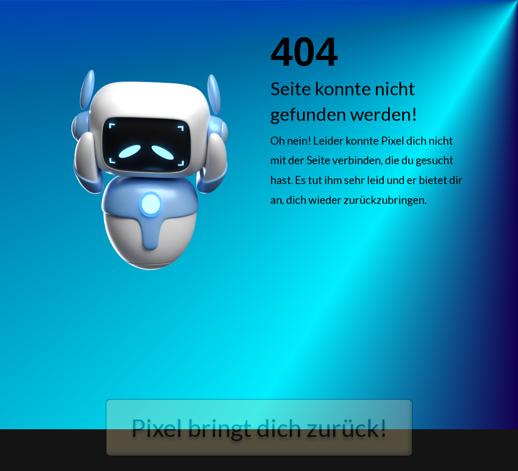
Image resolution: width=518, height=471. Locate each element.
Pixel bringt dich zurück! (259, 435)
